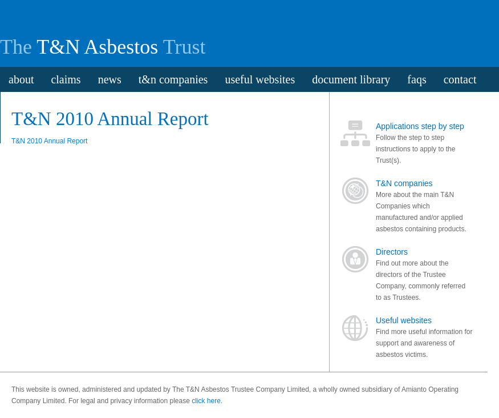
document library (351, 79)
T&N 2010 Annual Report (49, 141)
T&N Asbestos (97, 46)
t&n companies (173, 79)
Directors (392, 251)
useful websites (260, 79)
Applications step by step (420, 126)
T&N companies (404, 183)
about (21, 79)
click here (206, 401)
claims (65, 79)
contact (460, 79)
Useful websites (404, 320)
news (109, 79)
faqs (416, 79)
